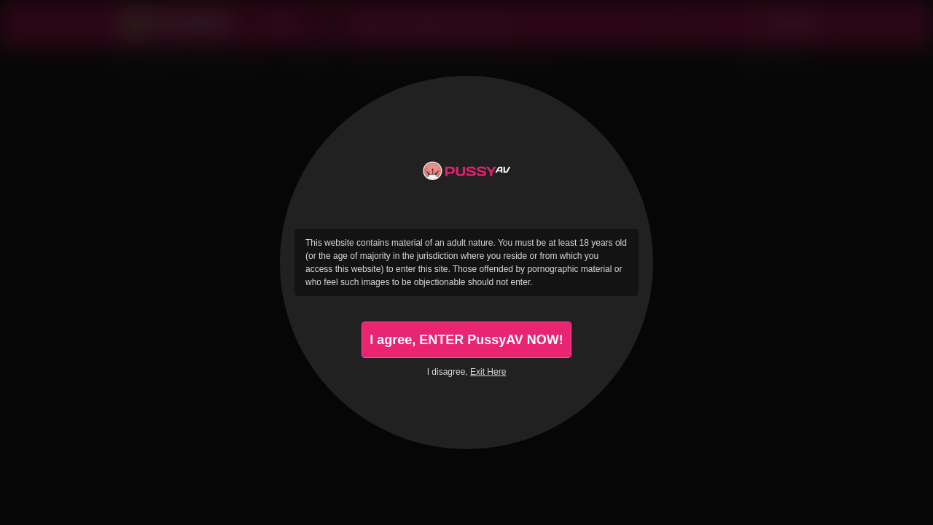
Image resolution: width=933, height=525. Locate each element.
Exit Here (488, 372)
